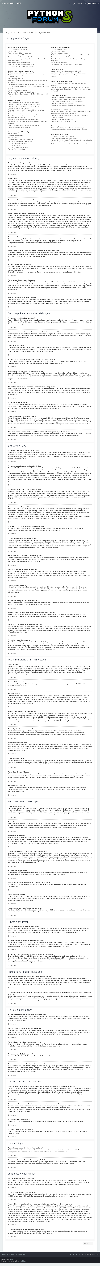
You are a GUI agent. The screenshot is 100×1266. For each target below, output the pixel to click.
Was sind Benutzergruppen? (59, 53)
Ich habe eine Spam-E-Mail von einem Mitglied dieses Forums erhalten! (69, 76)
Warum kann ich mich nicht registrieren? (20, 53)
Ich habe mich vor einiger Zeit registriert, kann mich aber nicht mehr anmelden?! (27, 60)
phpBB (11, 1259)
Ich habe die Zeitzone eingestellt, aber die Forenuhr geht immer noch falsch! (27, 81)
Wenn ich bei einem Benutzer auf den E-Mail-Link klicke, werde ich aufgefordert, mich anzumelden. (28, 95)
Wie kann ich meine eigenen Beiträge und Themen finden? (69, 105)
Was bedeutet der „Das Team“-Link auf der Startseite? (67, 64)
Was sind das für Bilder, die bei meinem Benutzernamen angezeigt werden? (28, 87)
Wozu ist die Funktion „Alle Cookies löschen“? (21, 66)
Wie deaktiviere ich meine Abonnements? (63, 121)
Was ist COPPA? (13, 51)
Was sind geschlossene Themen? (18, 147)
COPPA (26, 217)
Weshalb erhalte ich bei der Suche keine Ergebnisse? (67, 99)
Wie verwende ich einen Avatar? (18, 90)
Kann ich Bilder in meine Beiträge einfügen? (21, 139)
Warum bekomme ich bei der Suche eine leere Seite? (67, 101)
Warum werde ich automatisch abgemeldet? (21, 64)
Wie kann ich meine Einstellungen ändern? (21, 73)
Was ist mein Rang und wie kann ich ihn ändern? (22, 92)
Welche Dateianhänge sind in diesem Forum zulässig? (67, 128)
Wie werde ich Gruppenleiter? (60, 57)
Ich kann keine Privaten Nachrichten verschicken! (66, 71)
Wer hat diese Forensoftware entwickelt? (63, 136)
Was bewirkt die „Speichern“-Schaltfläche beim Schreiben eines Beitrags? (27, 122)
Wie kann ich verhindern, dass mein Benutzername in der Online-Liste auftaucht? (27, 76)
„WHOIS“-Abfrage (64, 1208)
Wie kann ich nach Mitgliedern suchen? (63, 103)
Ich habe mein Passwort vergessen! (19, 62)
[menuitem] (19, 3)
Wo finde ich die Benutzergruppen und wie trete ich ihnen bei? (70, 55)
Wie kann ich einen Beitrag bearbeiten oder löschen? (24, 104)
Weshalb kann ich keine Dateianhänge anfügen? (22, 116)
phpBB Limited (82, 377)
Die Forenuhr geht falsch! (15, 79)
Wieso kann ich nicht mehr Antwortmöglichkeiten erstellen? (26, 110)
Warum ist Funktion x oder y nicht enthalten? (64, 138)
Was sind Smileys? (13, 137)
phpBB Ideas (12, 1196)
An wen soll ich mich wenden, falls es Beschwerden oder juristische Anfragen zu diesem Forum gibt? (71, 141)
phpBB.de (13, 379)
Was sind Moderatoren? (58, 51)
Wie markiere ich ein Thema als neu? (19, 127)
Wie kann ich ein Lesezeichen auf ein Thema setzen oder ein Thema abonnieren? (69, 116)
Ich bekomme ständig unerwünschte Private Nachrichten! (68, 73)
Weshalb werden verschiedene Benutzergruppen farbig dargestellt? (68, 60)
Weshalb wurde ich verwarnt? (17, 117)
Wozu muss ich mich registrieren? (18, 49)
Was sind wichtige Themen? (16, 145)
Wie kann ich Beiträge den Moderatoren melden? (23, 119)
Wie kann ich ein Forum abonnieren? (62, 119)
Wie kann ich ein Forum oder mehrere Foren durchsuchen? (69, 97)
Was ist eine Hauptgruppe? (59, 62)
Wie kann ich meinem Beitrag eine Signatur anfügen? (24, 106)
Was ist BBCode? (13, 134)
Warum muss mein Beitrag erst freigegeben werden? (24, 125)
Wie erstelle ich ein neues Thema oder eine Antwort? (24, 102)
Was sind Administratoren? (59, 49)
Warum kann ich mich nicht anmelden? (20, 57)
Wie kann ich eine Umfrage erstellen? (19, 108)
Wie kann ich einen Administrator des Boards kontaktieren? (69, 144)
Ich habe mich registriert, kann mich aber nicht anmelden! (25, 55)
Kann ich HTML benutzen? (16, 135)
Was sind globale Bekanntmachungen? (20, 141)
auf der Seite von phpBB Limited (29, 1184)
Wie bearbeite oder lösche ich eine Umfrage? (21, 112)
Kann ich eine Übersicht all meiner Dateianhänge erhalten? (69, 129)
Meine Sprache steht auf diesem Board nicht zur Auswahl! (26, 84)
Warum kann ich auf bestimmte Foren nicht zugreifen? (25, 114)
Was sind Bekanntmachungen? (17, 143)
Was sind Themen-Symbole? (17, 149)
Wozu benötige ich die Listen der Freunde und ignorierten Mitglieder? (68, 84)
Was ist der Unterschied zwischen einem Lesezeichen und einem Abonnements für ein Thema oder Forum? (71, 112)
